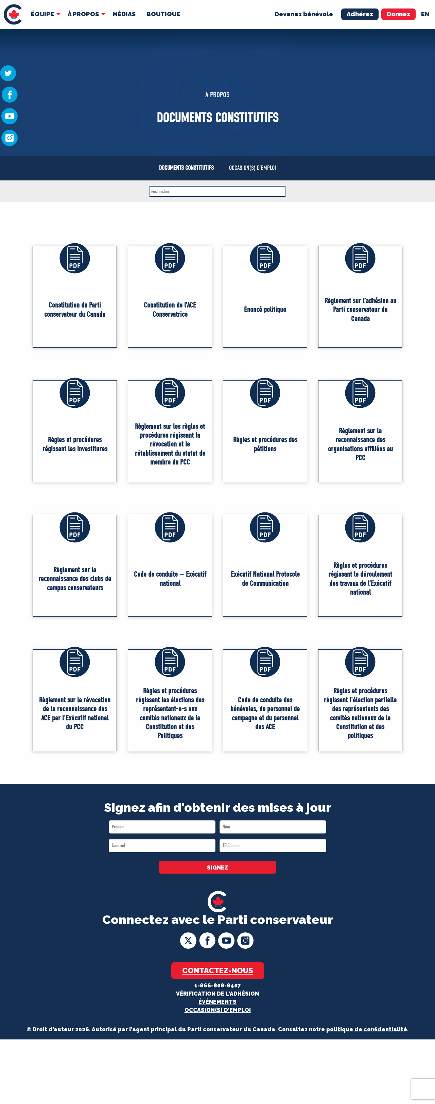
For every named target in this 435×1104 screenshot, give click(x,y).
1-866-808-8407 (217, 985)
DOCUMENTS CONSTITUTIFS (186, 168)
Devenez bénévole (304, 14)
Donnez (398, 14)
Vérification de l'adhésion (217, 994)
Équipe (42, 14)
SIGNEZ (217, 867)
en (425, 14)
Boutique (163, 14)
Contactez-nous (217, 970)
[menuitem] (12, 14)
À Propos (83, 14)
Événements (217, 1002)
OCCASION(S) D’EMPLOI (252, 168)
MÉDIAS (124, 14)
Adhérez (360, 14)
